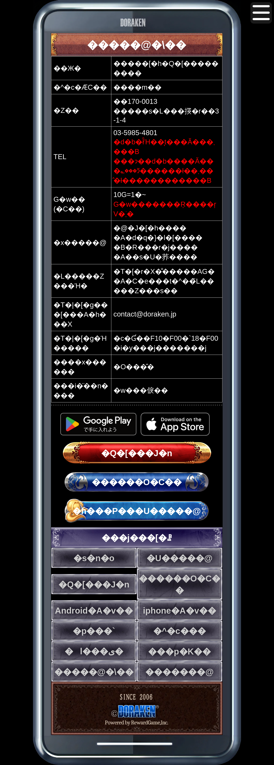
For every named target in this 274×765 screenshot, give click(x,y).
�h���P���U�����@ (137, 511)
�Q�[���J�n (136, 453)
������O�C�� (137, 482)
